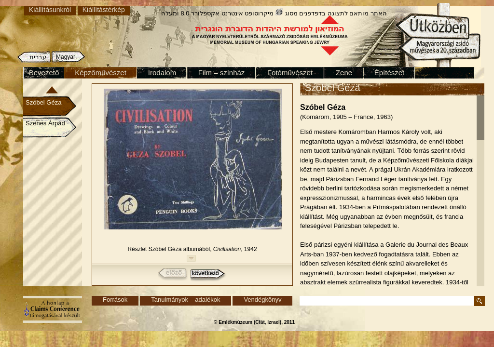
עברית (37, 57)
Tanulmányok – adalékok (185, 299)
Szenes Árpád (45, 123)
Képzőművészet (100, 72)
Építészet (389, 72)
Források (115, 299)
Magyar (65, 56)
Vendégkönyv (262, 299)
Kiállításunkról (50, 9)
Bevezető (44, 72)
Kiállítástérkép (103, 9)
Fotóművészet (290, 72)
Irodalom (162, 72)
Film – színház (221, 72)
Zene (344, 72)
